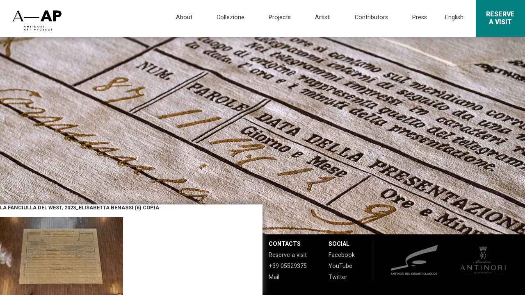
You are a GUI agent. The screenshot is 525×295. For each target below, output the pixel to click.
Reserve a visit (288, 255)
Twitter (338, 277)
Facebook (342, 255)
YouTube (340, 266)
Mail (274, 277)
